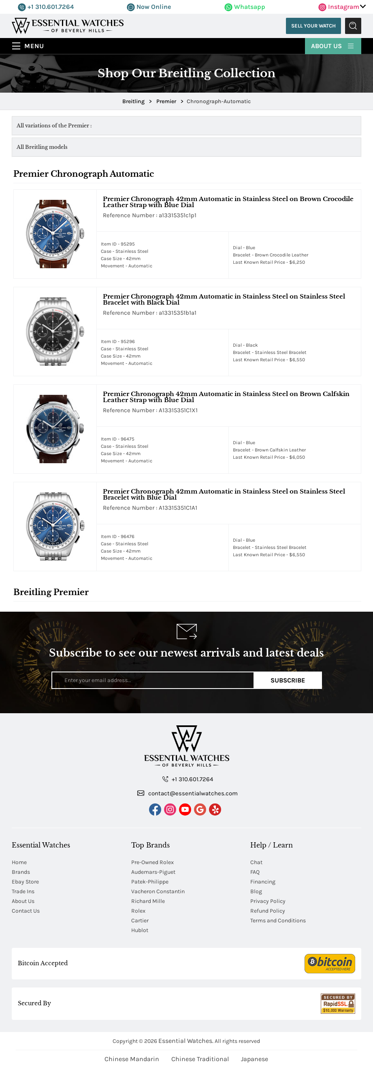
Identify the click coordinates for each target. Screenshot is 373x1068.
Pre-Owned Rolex (152, 862)
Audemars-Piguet (153, 872)
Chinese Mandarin (131, 1059)
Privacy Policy (268, 901)
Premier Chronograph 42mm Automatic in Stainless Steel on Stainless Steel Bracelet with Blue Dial (224, 494)
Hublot (139, 930)
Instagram (338, 7)
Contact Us (26, 910)
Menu (34, 46)
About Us (333, 45)
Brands (21, 872)
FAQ (255, 872)
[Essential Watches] (68, 25)
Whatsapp (244, 7)
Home (19, 862)
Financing (262, 881)
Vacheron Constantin (158, 891)
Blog (256, 891)
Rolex (138, 910)
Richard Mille (148, 901)
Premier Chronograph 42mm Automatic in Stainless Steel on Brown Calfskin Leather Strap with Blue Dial (226, 397)
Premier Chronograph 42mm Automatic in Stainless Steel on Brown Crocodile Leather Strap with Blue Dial (228, 202)
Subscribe (288, 680)
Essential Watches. (185, 1041)
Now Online (149, 7)
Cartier (140, 920)
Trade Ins (23, 891)
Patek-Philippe (149, 881)
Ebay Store (25, 881)
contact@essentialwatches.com (187, 793)
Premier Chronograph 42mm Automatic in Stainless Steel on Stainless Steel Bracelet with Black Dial (224, 299)
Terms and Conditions (278, 920)
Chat (256, 862)
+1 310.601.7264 (46, 7)
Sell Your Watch (313, 26)
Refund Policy (267, 910)
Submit (353, 26)
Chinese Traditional (200, 1059)
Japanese (254, 1059)
